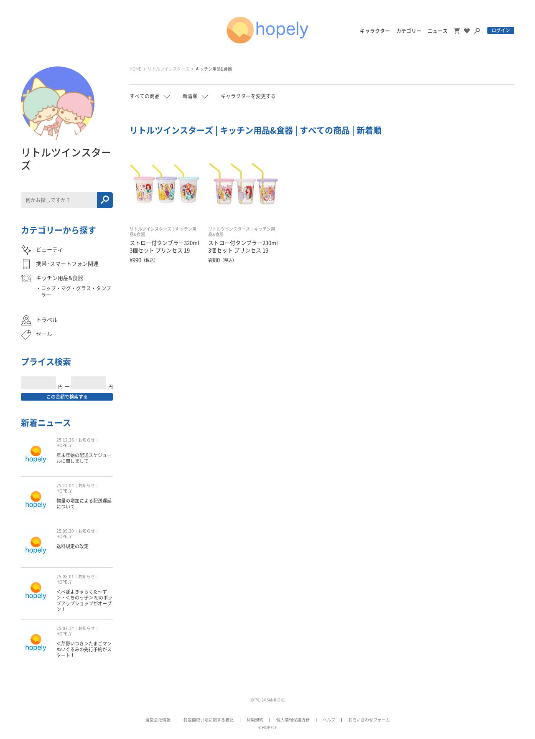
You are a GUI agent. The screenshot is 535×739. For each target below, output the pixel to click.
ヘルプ (329, 720)
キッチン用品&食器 (214, 69)
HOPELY (63, 445)
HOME (135, 69)
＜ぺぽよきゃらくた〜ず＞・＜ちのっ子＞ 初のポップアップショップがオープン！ (84, 600)
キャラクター (375, 30)
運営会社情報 (158, 720)
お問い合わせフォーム (369, 720)
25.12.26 (65, 440)
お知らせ (86, 440)
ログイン (501, 30)
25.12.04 (65, 485)
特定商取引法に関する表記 (208, 720)
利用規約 (255, 720)
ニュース (438, 30)
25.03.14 (65, 628)
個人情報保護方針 (293, 720)
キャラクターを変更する (248, 96)
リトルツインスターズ (168, 69)
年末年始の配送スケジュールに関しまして (84, 458)
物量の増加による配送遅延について (84, 503)
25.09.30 (65, 531)
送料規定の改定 (72, 546)
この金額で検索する (67, 396)
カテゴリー (408, 30)
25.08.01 (65, 576)
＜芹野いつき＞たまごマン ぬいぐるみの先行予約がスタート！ (84, 649)
